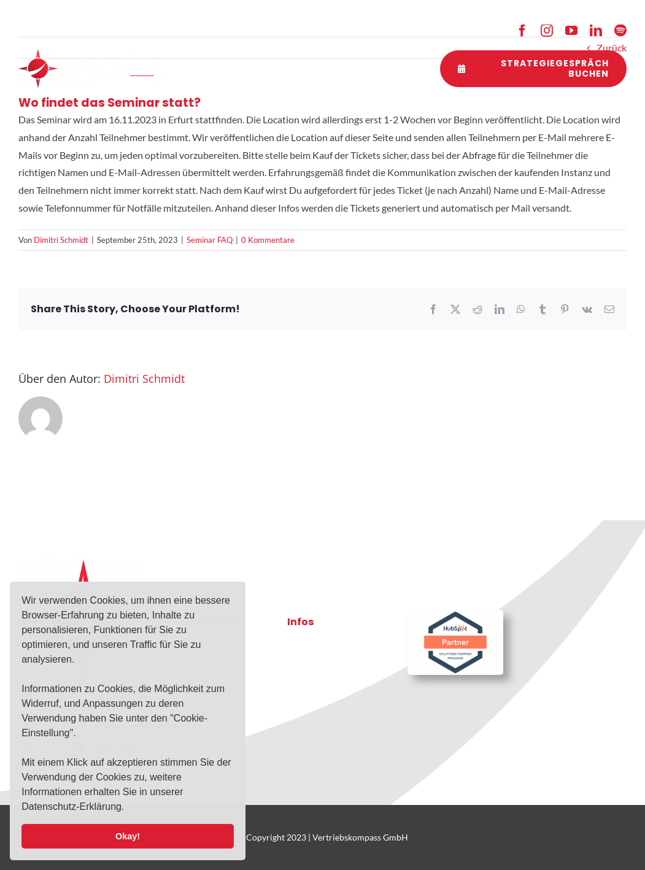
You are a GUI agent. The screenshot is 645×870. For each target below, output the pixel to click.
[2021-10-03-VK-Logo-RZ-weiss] (92, 54)
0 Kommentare (268, 240)
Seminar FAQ (210, 240)
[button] (129, 808)
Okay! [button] (127, 836)
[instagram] (547, 31)
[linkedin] (596, 31)
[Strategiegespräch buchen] (533, 68)
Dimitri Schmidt (61, 240)
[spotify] (620, 31)
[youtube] (571, 31)
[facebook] (522, 31)
